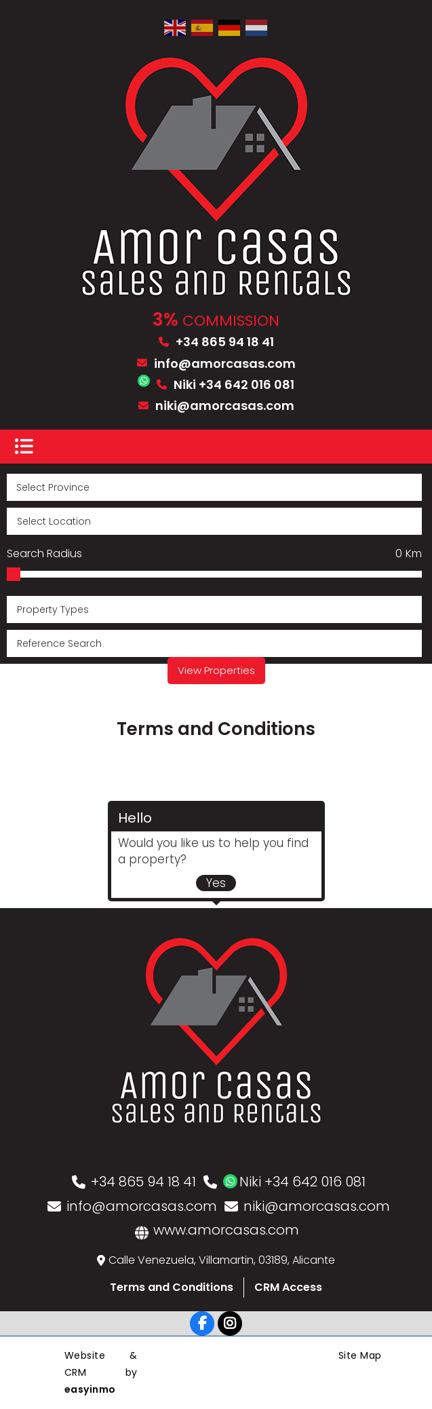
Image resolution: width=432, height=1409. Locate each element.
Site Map (360, 1355)
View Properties (216, 670)
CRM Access (288, 1287)
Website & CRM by (101, 1372)
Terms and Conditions (171, 1287)
